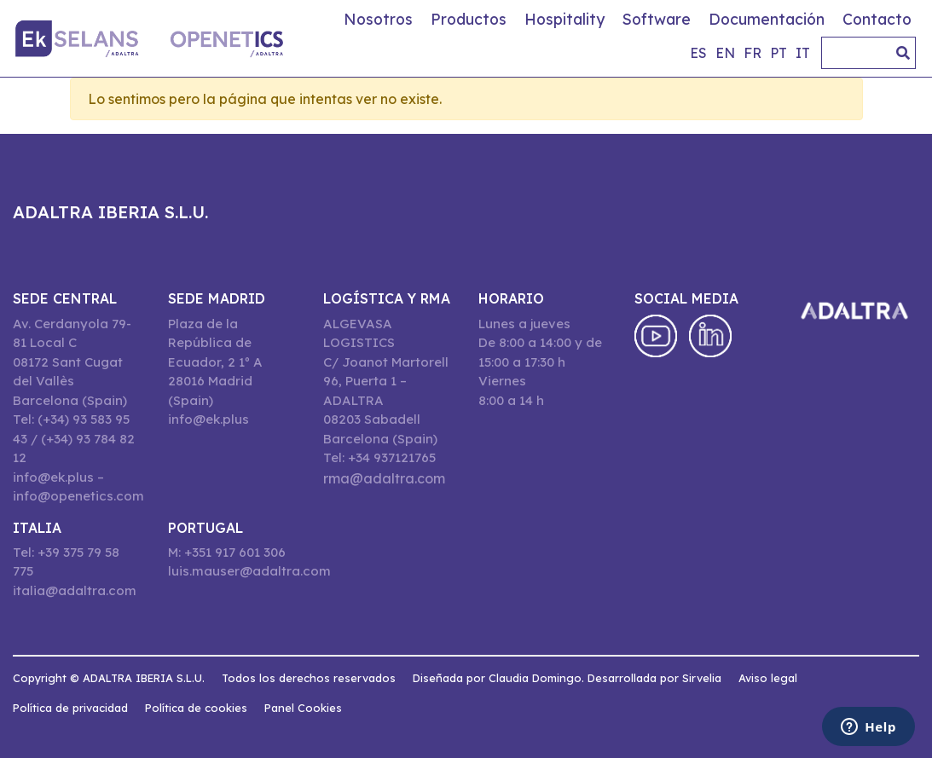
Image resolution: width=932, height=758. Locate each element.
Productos (469, 18)
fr (752, 52)
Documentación (767, 18)
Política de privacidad (70, 708)
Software (656, 18)
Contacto (877, 18)
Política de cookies (196, 708)
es (698, 52)
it (803, 52)
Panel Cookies (303, 708)
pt (778, 52)
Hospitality (564, 18)
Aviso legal (767, 678)
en (725, 52)
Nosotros (378, 18)
